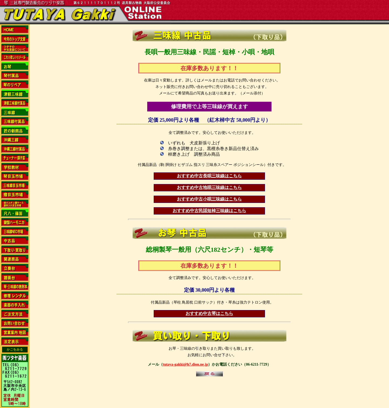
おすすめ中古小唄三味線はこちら (209, 199)
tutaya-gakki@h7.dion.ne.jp (185, 364)
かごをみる (15, 349)
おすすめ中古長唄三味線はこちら (209, 176)
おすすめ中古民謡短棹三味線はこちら (209, 210)
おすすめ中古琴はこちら (209, 313)
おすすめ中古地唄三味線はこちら (209, 187)
